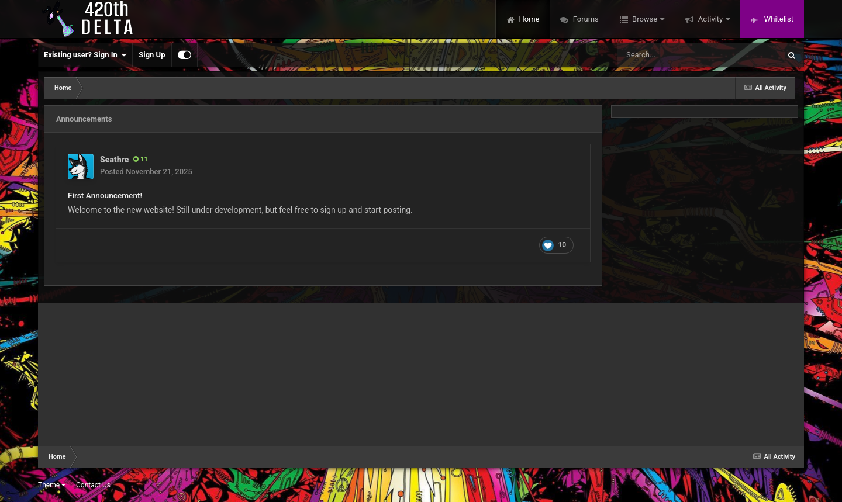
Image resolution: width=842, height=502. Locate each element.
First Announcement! (105, 195)
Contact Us (93, 485)
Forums (584, 19)
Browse (645, 19)
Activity (710, 19)
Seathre (114, 159)
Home (528, 19)
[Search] (669, 55)
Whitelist (777, 19)
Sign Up (152, 54)
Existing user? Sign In (85, 55)
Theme (51, 485)
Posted (146, 171)
